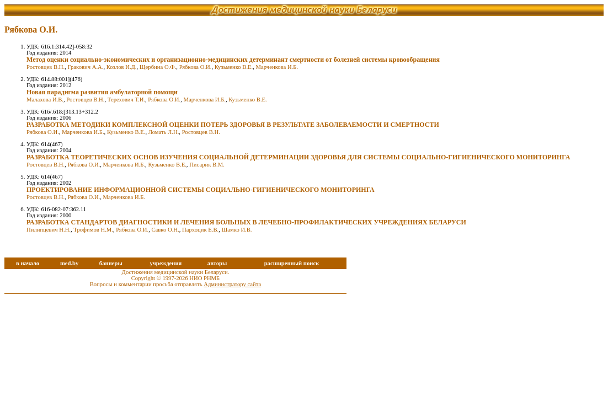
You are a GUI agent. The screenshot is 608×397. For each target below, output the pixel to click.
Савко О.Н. (165, 230)
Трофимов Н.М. (93, 230)
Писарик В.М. (207, 165)
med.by (69, 263)
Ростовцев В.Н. (45, 67)
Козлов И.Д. (121, 67)
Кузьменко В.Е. (234, 67)
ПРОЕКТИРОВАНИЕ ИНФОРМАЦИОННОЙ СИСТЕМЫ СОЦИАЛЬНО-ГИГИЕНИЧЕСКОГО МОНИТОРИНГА (200, 190)
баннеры (110, 263)
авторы (217, 263)
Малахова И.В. (44, 99)
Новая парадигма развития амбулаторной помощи (102, 92)
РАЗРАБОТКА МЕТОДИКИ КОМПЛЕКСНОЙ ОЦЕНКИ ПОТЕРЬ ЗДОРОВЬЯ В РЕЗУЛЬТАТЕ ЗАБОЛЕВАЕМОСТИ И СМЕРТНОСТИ (232, 124)
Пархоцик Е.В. (200, 230)
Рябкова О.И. (195, 67)
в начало (27, 263)
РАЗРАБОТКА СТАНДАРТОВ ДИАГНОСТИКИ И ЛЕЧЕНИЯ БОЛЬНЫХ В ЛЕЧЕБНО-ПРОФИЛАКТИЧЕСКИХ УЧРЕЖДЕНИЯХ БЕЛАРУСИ (246, 222)
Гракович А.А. (85, 67)
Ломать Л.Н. (163, 132)
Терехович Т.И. (126, 99)
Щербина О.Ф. (158, 67)
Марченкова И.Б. (277, 67)
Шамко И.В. (237, 230)
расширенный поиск (291, 263)
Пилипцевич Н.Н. (48, 230)
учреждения (166, 263)
